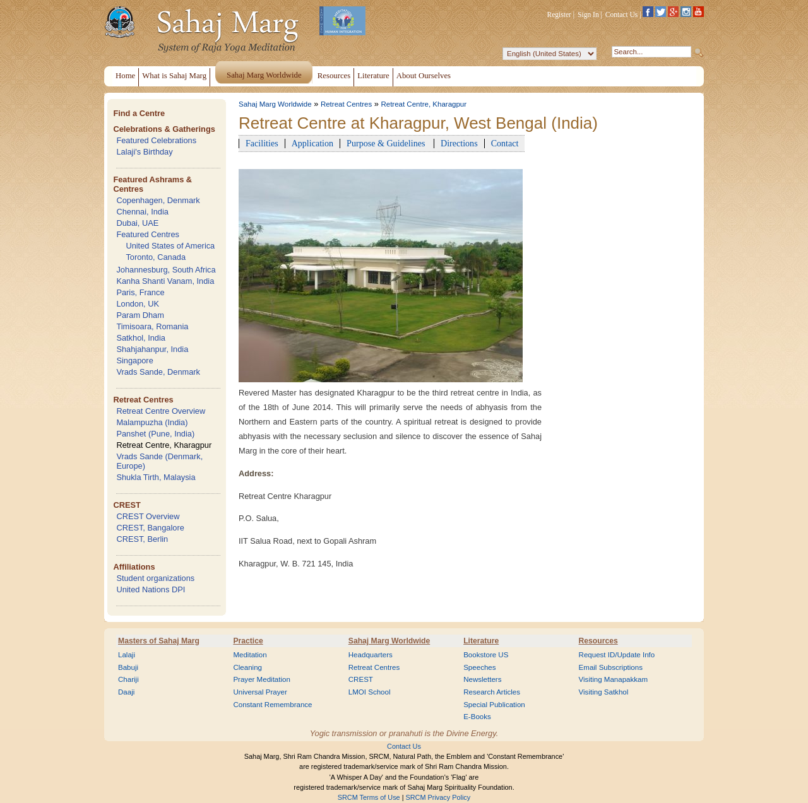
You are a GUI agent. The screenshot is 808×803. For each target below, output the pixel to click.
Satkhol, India (140, 338)
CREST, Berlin (142, 539)
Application (312, 143)
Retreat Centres (143, 399)
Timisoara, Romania (152, 326)
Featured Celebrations (156, 140)
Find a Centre (139, 113)
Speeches (479, 667)
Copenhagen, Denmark (157, 200)
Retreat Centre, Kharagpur (163, 445)
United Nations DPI (150, 589)
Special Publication (494, 704)
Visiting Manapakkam (613, 679)
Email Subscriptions (611, 667)
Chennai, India (142, 211)
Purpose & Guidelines (387, 143)
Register (559, 14)
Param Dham (139, 315)
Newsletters (482, 679)
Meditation (249, 655)
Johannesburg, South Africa (165, 269)
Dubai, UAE (137, 223)
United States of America (170, 245)
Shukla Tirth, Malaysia (155, 477)
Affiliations (134, 566)
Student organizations (155, 578)
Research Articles (491, 692)
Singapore (134, 360)
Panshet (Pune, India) (155, 433)
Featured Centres (147, 234)
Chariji (128, 679)
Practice (248, 640)
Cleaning (247, 667)
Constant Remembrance (272, 704)
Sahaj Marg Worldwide (275, 104)
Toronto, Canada (156, 257)
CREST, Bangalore (150, 527)
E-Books (477, 716)
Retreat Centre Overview (160, 411)
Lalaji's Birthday (144, 151)
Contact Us (621, 14)
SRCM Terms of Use (369, 797)
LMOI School (369, 692)
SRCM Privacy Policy (438, 797)
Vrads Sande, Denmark (158, 372)
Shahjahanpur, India (152, 349)
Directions (459, 143)
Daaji (126, 692)
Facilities (262, 143)
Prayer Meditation (261, 679)
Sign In (588, 14)
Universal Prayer (260, 692)
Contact (505, 143)
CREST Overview (147, 516)
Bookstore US (485, 655)
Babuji (128, 667)
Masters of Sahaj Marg (158, 640)
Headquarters (370, 655)
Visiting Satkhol (604, 692)
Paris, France (140, 292)
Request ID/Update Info (617, 655)
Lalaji (126, 655)
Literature (481, 640)
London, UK (137, 303)
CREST (126, 505)
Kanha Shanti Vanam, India (165, 281)
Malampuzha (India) (151, 422)
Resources (598, 640)
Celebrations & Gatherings (164, 129)
